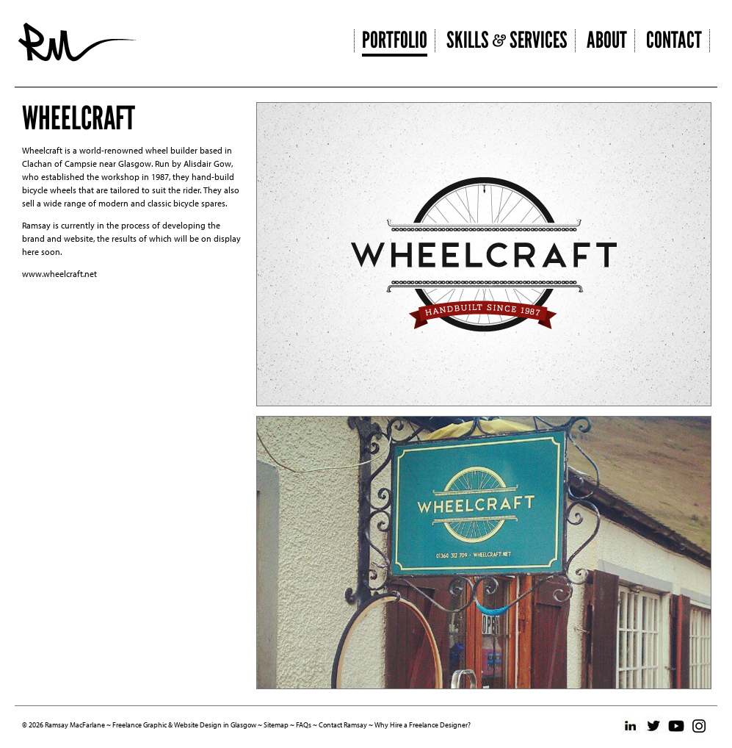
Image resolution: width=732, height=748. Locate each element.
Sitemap (276, 725)
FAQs (303, 725)
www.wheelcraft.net (59, 273)
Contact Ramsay (343, 725)
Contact (674, 40)
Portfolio (394, 40)
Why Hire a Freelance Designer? (422, 725)
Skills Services (507, 40)
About (607, 40)
